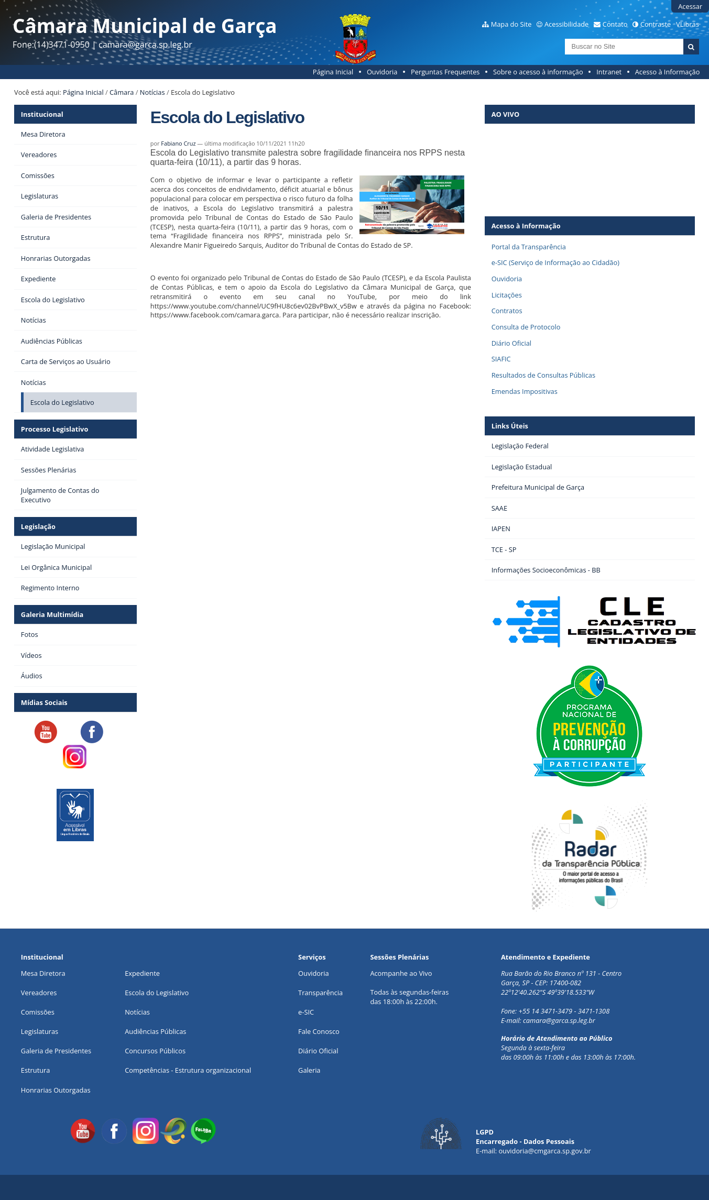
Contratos (507, 310)
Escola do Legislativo (157, 992)
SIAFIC (501, 359)
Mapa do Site (511, 24)
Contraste (655, 24)
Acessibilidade (566, 24)
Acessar (690, 6)
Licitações (507, 295)
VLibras (687, 24)
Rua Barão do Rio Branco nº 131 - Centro (561, 973)
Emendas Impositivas (525, 391)
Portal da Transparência (529, 246)
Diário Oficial (511, 343)
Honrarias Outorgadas (56, 1090)
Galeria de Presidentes (56, 1050)
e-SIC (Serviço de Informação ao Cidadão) (555, 262)
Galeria (309, 1070)
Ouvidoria (382, 71)
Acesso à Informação (667, 71)
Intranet (608, 71)
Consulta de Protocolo (526, 327)
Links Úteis (510, 426)
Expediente (142, 973)
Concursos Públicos (155, 1050)
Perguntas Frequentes (445, 71)
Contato (615, 24)
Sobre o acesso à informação (538, 71)
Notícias (152, 92)
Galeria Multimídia (52, 614)
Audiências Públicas (155, 1031)
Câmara (122, 92)
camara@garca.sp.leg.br (559, 1020)
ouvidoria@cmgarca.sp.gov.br (544, 1150)
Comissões (37, 1012)
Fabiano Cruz (178, 143)
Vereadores (39, 992)
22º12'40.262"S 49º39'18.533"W (547, 992)
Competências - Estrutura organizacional (188, 1070)
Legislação (38, 526)
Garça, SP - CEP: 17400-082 (541, 982)
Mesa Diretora (43, 973)
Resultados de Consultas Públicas (543, 375)
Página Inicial (333, 71)
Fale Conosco (319, 1031)
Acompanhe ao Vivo (401, 973)
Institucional (42, 114)
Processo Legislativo (54, 429)
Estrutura (35, 1070)
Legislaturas (39, 1031)
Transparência (320, 992)
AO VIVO (505, 114)
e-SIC (306, 1012)
